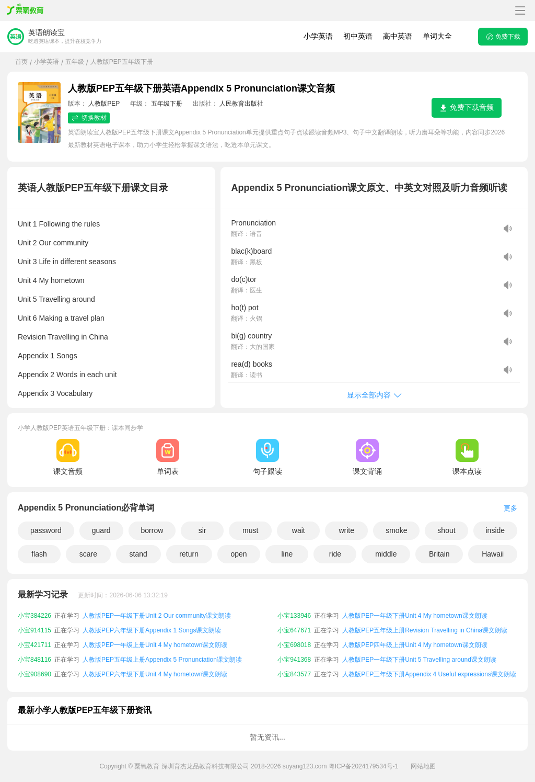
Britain (439, 554)
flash (39, 554)
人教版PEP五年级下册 (121, 61)
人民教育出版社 (241, 103)
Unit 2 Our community (53, 243)
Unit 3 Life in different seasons (67, 261)
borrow (152, 530)
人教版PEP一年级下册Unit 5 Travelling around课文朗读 (419, 659)
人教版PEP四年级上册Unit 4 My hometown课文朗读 (414, 645)
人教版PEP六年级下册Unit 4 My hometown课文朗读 (155, 674)
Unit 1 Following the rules (59, 224)
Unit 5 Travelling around (56, 299)
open (238, 554)
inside (495, 530)
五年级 (74, 61)
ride (335, 554)
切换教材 (89, 118)
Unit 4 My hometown (51, 280)
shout (446, 530)
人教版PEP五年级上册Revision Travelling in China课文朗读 (424, 630)
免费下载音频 (466, 107)
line (287, 554)
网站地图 (423, 766)
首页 (21, 61)
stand (138, 554)
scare (88, 554)
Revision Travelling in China (63, 337)
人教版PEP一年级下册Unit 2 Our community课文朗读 (157, 615)
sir (202, 530)
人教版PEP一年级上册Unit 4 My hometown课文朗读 (155, 645)
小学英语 (318, 36)
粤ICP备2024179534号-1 (363, 766)
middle (386, 554)
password (46, 530)
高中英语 (397, 36)
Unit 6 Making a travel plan (61, 318)
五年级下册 (166, 103)
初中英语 (358, 36)
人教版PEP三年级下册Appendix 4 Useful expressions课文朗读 (429, 674)
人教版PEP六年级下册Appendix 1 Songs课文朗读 (152, 630)
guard (101, 530)
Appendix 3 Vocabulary (55, 393)
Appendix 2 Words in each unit (67, 374)
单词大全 (437, 36)
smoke (396, 530)
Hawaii (493, 554)
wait (298, 530)
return (189, 554)
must (250, 530)
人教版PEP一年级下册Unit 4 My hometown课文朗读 (414, 615)
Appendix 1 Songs (47, 356)
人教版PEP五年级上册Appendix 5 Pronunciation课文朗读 (162, 659)
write (346, 530)
